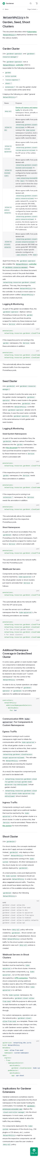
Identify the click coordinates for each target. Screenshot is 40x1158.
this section (7, 826)
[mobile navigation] (36, 3)
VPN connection (21, 978)
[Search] (30, 3)
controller (13, 65)
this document (11, 448)
